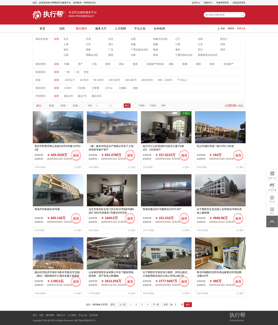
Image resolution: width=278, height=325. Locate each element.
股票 (107, 64)
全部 (56, 38)
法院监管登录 (239, 2)
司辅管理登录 (222, 2)
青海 (155, 54)
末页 (166, 304)
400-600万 (147, 80)
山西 (133, 38)
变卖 (86, 72)
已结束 (81, 88)
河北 (110, 38)
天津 (88, 38)
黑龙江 (224, 38)
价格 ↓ (76, 105)
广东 (110, 49)
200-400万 (131, 80)
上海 (65, 44)
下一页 (156, 304)
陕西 (110, 54)
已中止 (109, 88)
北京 (65, 38)
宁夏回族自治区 (184, 54)
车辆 (66, 64)
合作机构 (159, 28)
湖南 (88, 49)
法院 (62, 28)
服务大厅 (101, 28)
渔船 (171, 64)
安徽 (133, 44)
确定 (188, 304)
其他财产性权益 (155, 64)
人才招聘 (120, 28)
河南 (222, 44)
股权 (198, 64)
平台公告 (140, 28)
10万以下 (70, 80)
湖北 (65, 49)
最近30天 (97, 96)
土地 (94, 64)
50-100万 (99, 80)
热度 (51, 105)
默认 (39, 105)
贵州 (222, 49)
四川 (200, 49)
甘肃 (133, 54)
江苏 (88, 44)
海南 (155, 49)
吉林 (200, 38)
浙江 (110, 44)
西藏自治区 (92, 54)
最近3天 (68, 96)
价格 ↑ (63, 105)
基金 (121, 64)
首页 (42, 28)
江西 (177, 44)
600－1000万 (165, 80)
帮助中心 (208, 2)
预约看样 (81, 28)
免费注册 (240, 28)
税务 (212, 64)
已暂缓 (95, 88)
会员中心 (196, 2)
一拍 (67, 72)
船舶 (184, 64)
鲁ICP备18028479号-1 (85, 320)
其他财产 (228, 64)
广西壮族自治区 (139, 49)
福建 (155, 44)
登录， (233, 28)
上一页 (122, 304)
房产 (80, 64)
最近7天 (82, 96)
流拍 (135, 88)
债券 (135, 64)
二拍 (76, 72)
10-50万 (84, 80)
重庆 (177, 49)
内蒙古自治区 (160, 38)
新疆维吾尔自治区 (208, 54)
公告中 (68, 88)
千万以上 (182, 80)
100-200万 (114, 80)
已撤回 (122, 88)
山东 (200, 44)
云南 (65, 54)
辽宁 (177, 38)
